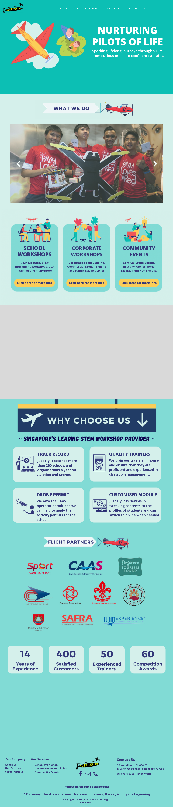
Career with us (14, 771)
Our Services (40, 759)
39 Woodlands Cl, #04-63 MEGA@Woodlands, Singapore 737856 (140, 766)
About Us (11, 764)
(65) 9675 (123, 773)
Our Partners (13, 768)
